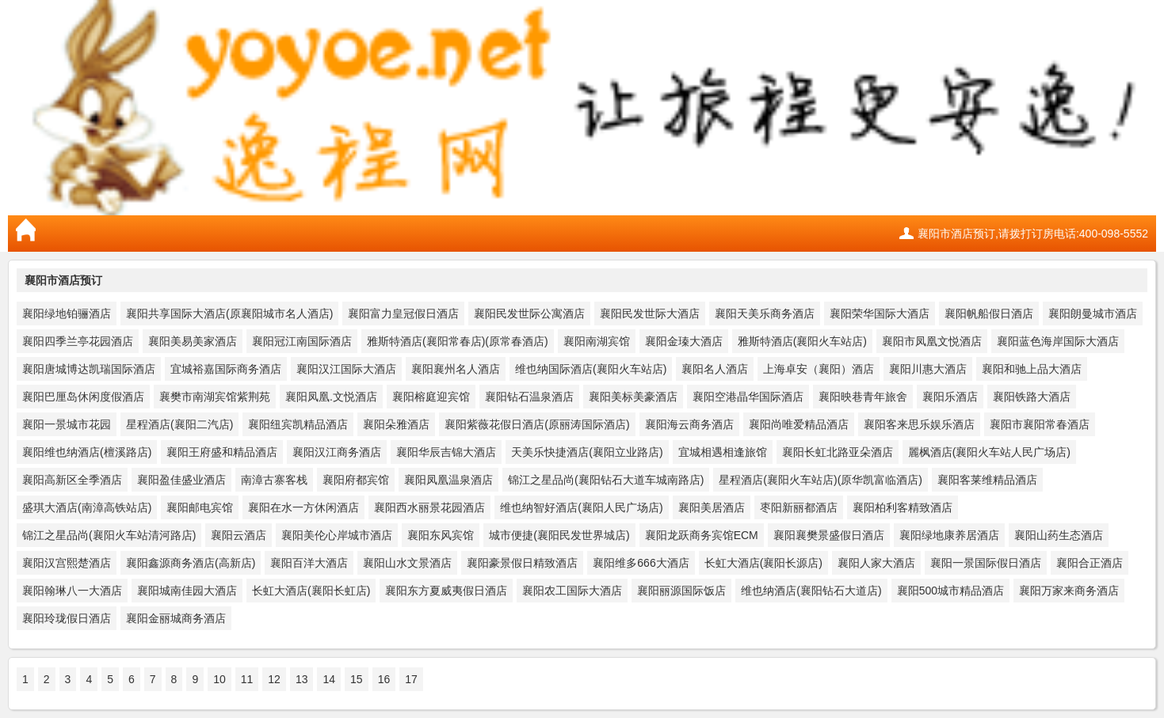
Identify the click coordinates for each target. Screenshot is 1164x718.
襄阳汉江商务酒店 (336, 452)
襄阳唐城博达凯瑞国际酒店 (88, 369)
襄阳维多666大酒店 (641, 563)
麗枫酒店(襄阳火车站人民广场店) (989, 452)
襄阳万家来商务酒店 (1069, 590)
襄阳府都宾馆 (355, 479)
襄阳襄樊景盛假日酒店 (828, 535)
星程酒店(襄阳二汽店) (179, 424)
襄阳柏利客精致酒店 (902, 507)
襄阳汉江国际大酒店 (346, 369)
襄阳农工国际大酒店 (572, 590)
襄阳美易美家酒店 (192, 341)
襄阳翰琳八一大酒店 (72, 590)
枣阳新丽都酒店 (799, 507)
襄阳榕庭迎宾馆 (431, 396)
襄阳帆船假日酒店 (989, 313)
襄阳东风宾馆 (440, 535)
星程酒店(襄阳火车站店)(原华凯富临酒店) (820, 479)
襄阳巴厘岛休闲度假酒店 (83, 396)
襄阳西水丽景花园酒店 (429, 507)
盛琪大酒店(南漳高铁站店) (86, 507)
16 (384, 679)
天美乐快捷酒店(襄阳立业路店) (586, 452)
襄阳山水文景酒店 (407, 563)
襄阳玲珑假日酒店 (66, 618)
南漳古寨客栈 (274, 479)
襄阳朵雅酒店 (396, 424)
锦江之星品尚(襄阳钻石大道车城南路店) (606, 479)
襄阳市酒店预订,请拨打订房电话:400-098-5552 (1033, 233)
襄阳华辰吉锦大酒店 (446, 452)
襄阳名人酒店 (714, 369)
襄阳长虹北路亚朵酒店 (837, 452)
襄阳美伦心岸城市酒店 (336, 535)
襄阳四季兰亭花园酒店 (77, 341)
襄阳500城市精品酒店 (950, 590)
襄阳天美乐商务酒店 (765, 313)
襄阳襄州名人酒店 (455, 369)
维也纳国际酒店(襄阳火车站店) (590, 369)
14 (328, 679)
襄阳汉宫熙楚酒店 (66, 563)
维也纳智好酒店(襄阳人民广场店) (581, 507)
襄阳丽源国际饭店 (681, 590)
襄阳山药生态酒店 (1058, 535)
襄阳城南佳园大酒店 (187, 590)
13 (302, 679)
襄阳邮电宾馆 (199, 507)
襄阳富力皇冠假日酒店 (403, 313)
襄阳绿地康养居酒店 (949, 535)
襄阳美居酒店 (711, 507)
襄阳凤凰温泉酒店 (448, 479)
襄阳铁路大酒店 (1031, 396)
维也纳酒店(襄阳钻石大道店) (811, 590)
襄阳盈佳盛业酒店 (181, 479)
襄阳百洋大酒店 (309, 563)
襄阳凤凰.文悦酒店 (331, 396)
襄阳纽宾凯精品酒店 (298, 424)
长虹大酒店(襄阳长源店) (763, 563)
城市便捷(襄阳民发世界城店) (559, 535)
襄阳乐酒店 (950, 396)
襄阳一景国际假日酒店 (985, 563)
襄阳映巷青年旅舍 (863, 396)
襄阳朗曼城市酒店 (1092, 313)
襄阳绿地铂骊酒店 (66, 313)
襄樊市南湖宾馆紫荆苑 (214, 396)
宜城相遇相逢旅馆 (722, 452)
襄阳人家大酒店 (876, 563)
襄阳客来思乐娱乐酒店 (919, 424)
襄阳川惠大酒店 (928, 369)
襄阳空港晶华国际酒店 (748, 396)
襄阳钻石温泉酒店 (529, 396)
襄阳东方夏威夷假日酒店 (446, 590)
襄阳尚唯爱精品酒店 (799, 424)
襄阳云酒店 (238, 535)
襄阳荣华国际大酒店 (879, 313)
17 (411, 679)
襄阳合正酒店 (1089, 563)
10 (219, 679)
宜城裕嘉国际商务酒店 (225, 369)
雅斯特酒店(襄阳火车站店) (802, 341)
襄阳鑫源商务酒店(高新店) (190, 563)
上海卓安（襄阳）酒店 (818, 369)
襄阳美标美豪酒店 (633, 396)
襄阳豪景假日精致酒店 (522, 563)
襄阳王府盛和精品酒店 (221, 452)
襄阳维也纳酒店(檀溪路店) (86, 452)
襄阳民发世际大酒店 (650, 313)
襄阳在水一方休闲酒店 (303, 507)
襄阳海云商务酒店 (689, 424)
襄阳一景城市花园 (66, 424)
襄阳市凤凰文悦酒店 (932, 341)
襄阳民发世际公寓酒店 (529, 313)
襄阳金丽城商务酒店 (176, 618)
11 (247, 679)
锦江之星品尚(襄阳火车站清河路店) (109, 535)
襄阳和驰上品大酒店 (1032, 369)
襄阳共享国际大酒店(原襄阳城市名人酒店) (229, 313)
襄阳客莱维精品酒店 (987, 479)
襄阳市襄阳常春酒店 (1040, 424)
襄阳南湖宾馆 (596, 341)
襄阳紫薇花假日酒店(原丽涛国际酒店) (537, 424)
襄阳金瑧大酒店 (684, 341)
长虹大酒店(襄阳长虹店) (311, 590)
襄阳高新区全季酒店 (72, 479)
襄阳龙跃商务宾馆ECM (701, 535)
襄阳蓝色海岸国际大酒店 (1058, 341)
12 (274, 679)
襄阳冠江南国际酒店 (302, 341)
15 (356, 679)
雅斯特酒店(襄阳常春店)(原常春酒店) (457, 341)
